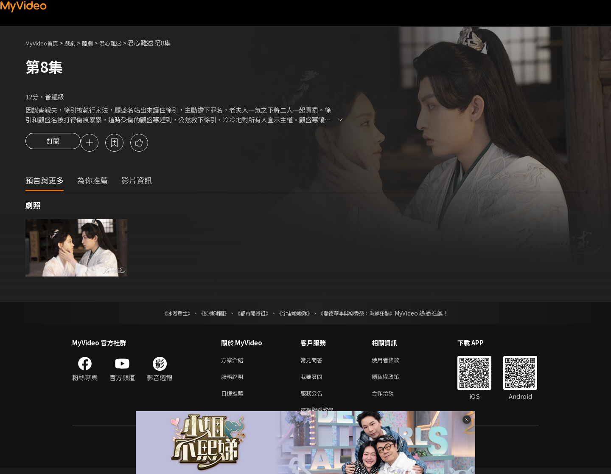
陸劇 (96, 42)
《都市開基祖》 (248, 314)
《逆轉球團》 (204, 314)
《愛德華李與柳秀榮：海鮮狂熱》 (367, 314)
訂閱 (53, 143)
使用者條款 (393, 361)
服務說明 (234, 379)
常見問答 (313, 361)
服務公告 (313, 397)
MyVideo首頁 (44, 42)
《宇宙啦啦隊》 (296, 314)
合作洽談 (389, 397)
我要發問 (313, 379)
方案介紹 (234, 361)
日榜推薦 (234, 397)
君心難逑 (121, 42)
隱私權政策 (393, 379)
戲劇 (76, 42)
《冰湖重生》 (162, 314)
